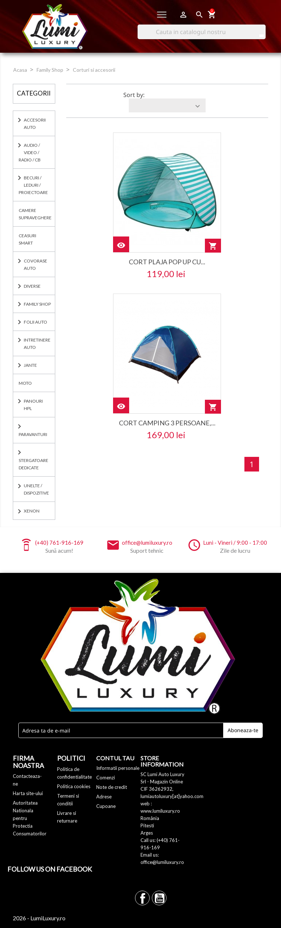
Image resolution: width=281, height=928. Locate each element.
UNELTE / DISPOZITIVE (36, 489)
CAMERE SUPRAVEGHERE (35, 214)
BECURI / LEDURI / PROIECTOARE (33, 185)
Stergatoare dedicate (33, 464)
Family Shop (37, 304)
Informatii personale (117, 768)
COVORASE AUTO (35, 264)
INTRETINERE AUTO (37, 343)
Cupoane (106, 806)
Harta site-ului (28, 793)
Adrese (104, 797)
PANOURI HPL (33, 404)
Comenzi (105, 777)
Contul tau (115, 757)
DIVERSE (32, 286)
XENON (32, 511)
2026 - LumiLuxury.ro (39, 917)
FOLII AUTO (35, 322)
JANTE (30, 365)
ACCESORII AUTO (35, 123)
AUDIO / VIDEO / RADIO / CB (30, 152)
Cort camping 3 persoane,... (167, 423)
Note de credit (111, 787)
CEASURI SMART (27, 239)
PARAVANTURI (33, 434)
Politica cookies (73, 786)
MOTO (25, 383)
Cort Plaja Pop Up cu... (167, 262)
